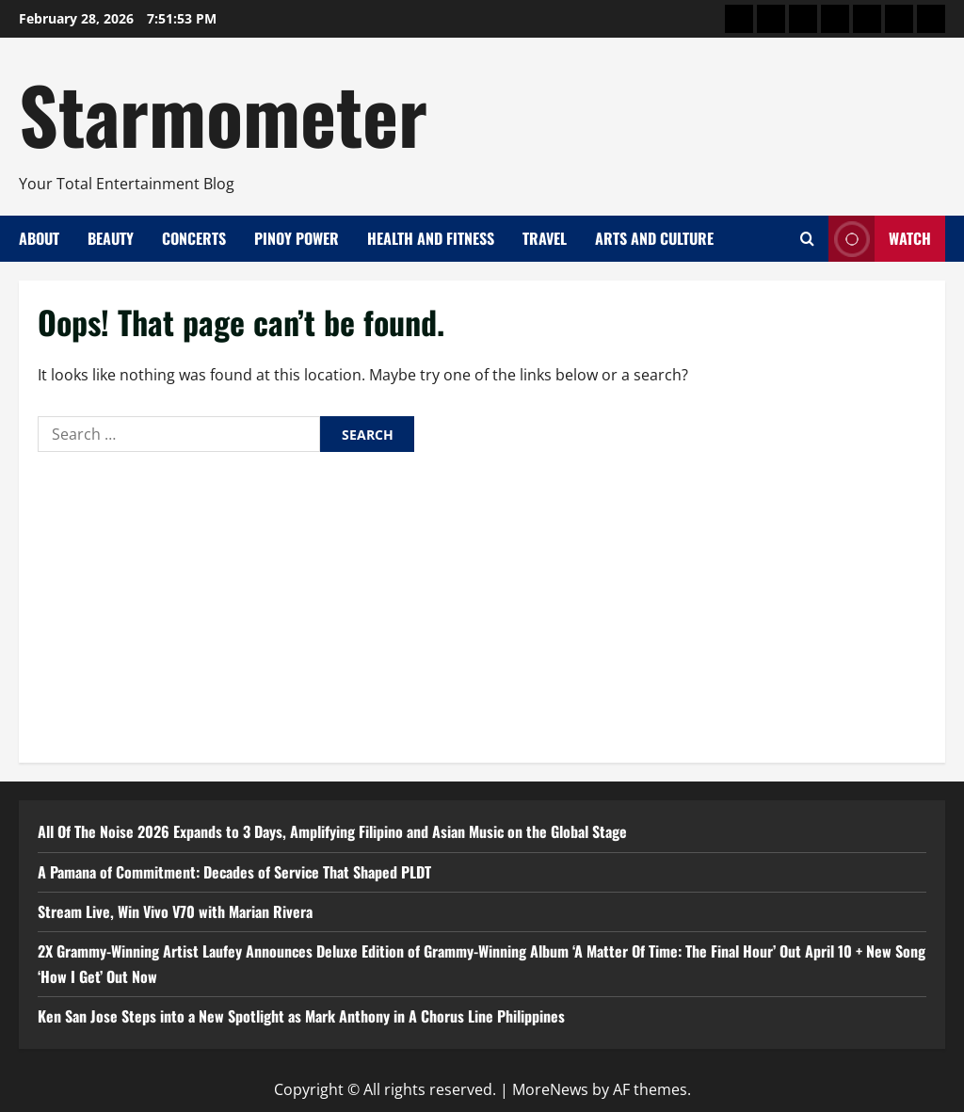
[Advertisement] (482, 602)
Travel (544, 238)
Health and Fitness (430, 238)
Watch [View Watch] (879, 239)
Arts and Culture (654, 238)
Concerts (194, 238)
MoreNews (550, 1089)
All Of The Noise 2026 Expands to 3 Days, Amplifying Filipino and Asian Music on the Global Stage (332, 831)
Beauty (111, 238)
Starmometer (223, 112)
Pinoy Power (296, 238)
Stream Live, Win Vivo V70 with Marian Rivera (175, 911)
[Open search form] (807, 238)
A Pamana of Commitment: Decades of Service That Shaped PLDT (234, 872)
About (39, 238)
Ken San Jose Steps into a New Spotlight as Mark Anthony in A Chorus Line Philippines (301, 1016)
